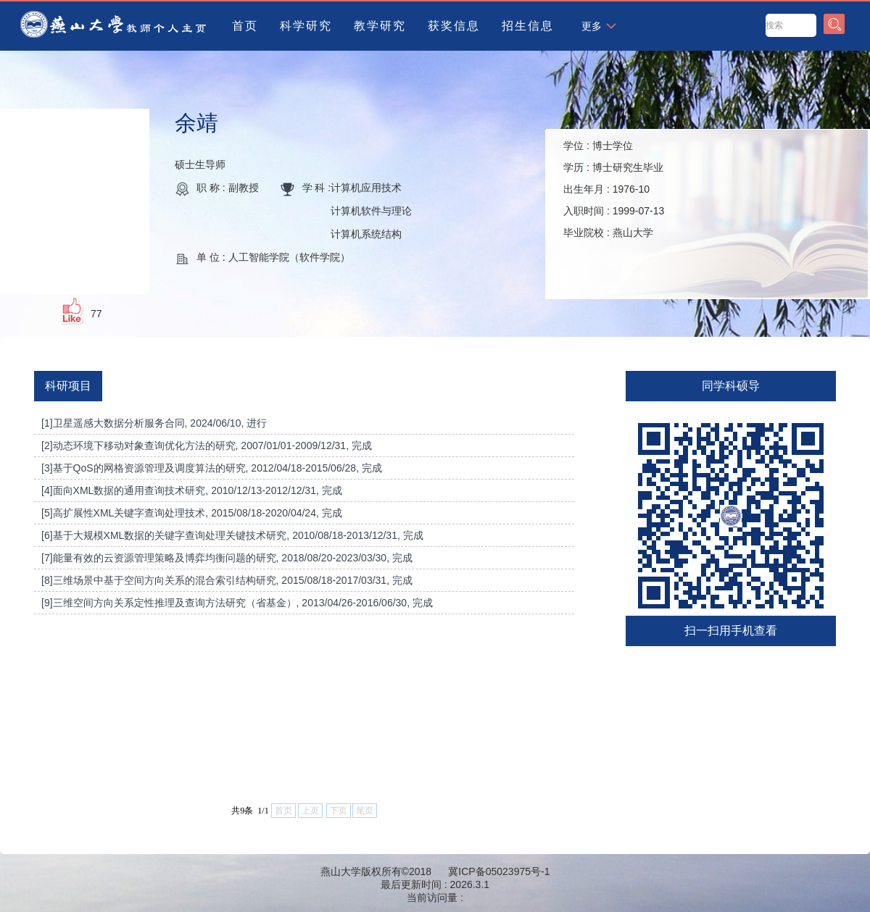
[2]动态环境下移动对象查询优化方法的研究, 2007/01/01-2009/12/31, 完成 (206, 445)
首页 (245, 26)
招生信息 (528, 26)
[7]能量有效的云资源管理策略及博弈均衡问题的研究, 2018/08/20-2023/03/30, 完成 (227, 558)
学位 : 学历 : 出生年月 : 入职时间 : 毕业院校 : (613, 189)
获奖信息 (454, 26)
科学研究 (306, 26)
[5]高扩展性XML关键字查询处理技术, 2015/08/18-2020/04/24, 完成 (191, 513)
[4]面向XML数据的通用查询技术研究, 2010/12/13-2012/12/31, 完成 (191, 490)
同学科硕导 (731, 386)
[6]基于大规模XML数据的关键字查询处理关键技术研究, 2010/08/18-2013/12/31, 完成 (232, 535)
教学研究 (380, 26)
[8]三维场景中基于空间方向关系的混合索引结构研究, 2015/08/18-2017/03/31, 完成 (227, 580)
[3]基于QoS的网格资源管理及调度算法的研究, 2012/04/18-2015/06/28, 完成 (211, 468)
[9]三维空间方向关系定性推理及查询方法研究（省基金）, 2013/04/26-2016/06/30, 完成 (237, 602)
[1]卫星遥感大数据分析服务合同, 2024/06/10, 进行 (154, 423)
